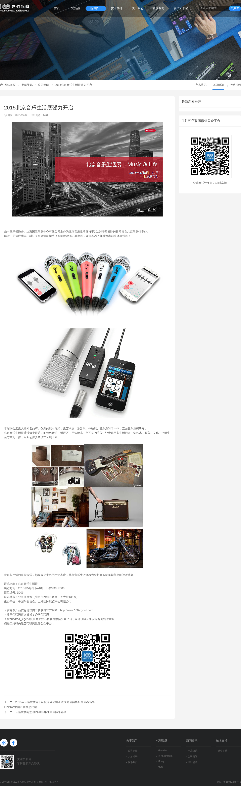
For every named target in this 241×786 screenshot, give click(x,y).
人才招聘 (132, 756)
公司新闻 (42, 85)
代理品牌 (75, 8)
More (159, 767)
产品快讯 (200, 85)
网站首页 (8, 85)
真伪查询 (158, 8)
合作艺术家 (181, 8)
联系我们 (132, 762)
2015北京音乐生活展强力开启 (72, 85)
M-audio (161, 750)
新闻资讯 (95, 8)
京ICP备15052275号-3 (229, 782)
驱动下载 (221, 751)
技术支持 (116, 8)
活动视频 (235, 85)
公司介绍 (132, 751)
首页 (57, 8)
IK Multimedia (164, 756)
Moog (160, 761)
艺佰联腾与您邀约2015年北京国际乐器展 (40, 712)
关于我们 (137, 8)
